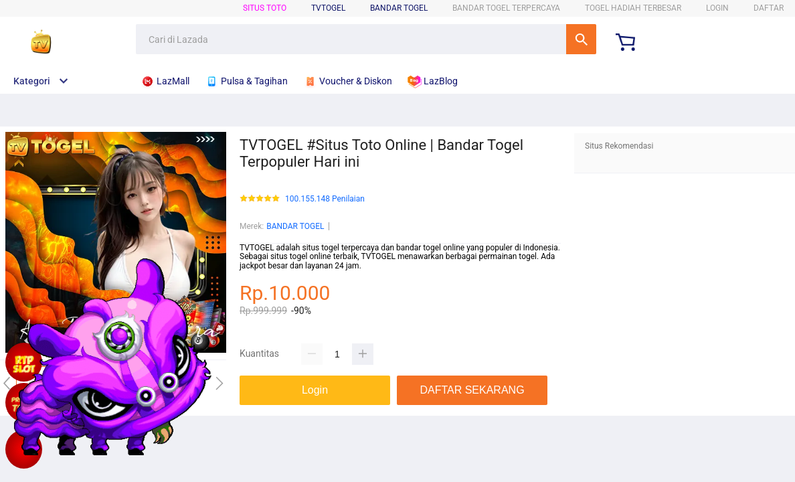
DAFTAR (769, 8)
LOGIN (717, 8)
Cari (581, 39)
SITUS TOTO (264, 8)
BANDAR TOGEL (399, 8)
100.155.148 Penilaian (325, 199)
